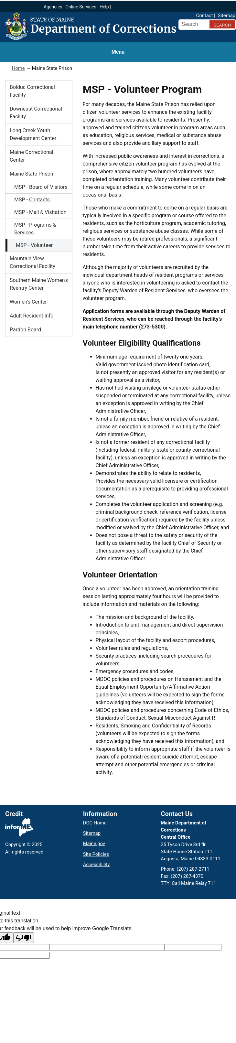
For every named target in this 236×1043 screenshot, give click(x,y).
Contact (204, 15)
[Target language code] (78, 947)
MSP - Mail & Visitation (40, 212)
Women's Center (28, 302)
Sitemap (226, 15)
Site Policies (96, 854)
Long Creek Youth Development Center (33, 134)
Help (104, 6)
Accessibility (96, 864)
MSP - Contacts (32, 200)
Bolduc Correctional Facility (32, 91)
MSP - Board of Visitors (41, 187)
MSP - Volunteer (34, 245)
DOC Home (95, 823)
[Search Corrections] (193, 24)
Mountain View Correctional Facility (32, 262)
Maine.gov (94, 843)
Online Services (80, 6)
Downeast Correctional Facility (36, 113)
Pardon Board (25, 330)
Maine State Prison (31, 174)
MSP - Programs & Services (35, 229)
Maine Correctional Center (31, 156)
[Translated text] (192, 947)
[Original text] (135, 947)
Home (18, 68)
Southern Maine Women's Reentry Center (39, 284)
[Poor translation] (23, 937)
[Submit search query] (222, 24)
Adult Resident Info (31, 316)
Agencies (53, 6)
